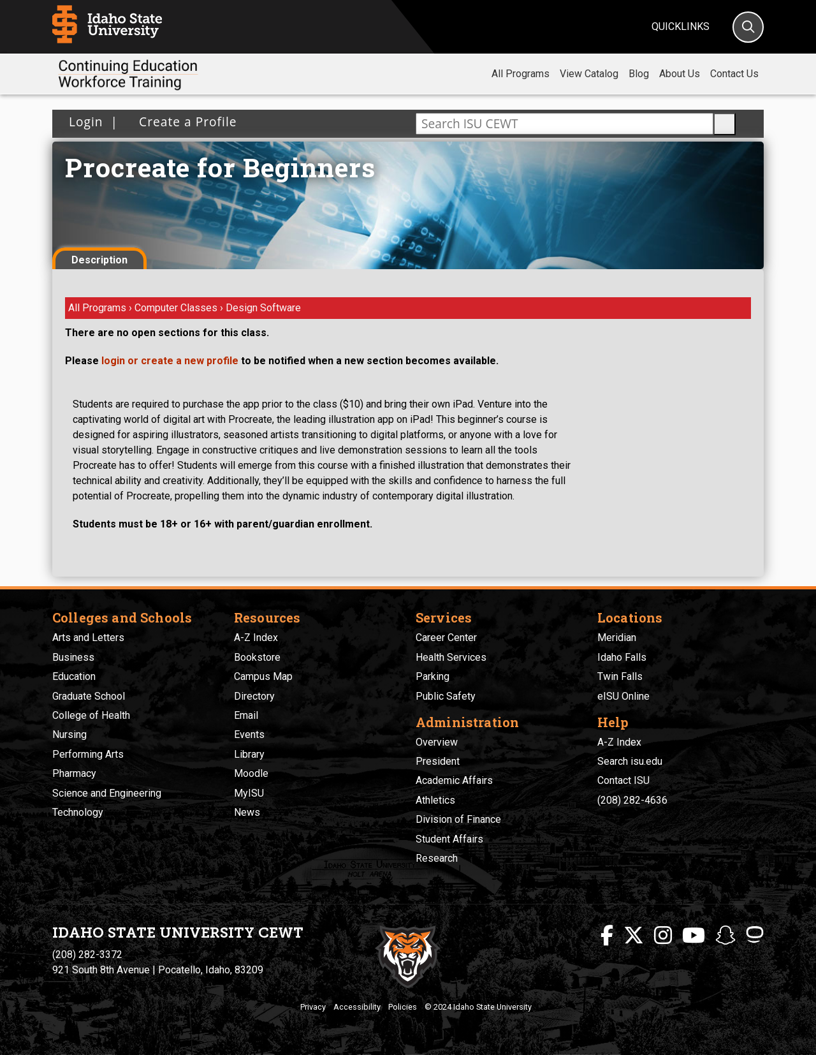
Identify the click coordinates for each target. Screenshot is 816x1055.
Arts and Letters (88, 637)
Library (249, 754)
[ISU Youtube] (693, 936)
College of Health (91, 715)
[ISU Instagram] (663, 936)
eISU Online (623, 696)
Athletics (435, 800)
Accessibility (357, 1007)
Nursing (69, 734)
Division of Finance (458, 819)
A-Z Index (256, 637)
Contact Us (734, 74)
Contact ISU (623, 780)
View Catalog (589, 74)
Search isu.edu (629, 761)
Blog (639, 74)
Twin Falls (620, 676)
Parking (432, 676)
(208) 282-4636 (632, 800)
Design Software (263, 308)
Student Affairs (449, 839)
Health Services (451, 657)
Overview (437, 742)
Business (73, 657)
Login (86, 121)
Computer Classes (177, 308)
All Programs (521, 74)
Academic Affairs (454, 780)
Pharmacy (74, 773)
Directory (254, 696)
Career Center (446, 637)
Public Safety (446, 696)
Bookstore (257, 657)
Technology (77, 812)
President (438, 761)
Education (74, 676)
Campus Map (263, 676)
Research (437, 858)
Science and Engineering (106, 793)
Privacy (313, 1007)
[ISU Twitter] (633, 936)
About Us (679, 74)
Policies (402, 1007)
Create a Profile (184, 121)
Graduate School (88, 696)
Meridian (616, 637)
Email (246, 715)
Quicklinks (681, 26)
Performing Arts (88, 754)
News (247, 812)
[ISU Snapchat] (725, 936)
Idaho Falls (621, 657)
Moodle (251, 773)
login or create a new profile (169, 361)
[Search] (748, 27)
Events (249, 734)
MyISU (249, 793)
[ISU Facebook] (607, 936)
